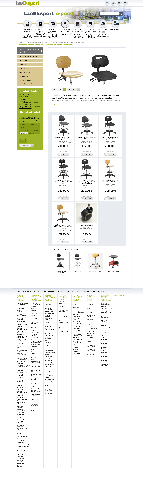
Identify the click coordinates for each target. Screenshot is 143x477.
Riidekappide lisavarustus (35, 398)
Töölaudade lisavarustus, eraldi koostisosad (76, 319)
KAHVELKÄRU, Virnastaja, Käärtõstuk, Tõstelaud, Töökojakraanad (106, 297)
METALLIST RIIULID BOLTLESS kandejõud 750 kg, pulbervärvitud (49, 325)
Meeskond (37, 106)
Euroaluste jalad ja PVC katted (49, 389)
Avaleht (21, 42)
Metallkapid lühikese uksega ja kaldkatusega (35, 366)
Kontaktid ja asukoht (37, 103)
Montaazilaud (77, 347)
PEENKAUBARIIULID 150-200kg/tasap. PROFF (22, 304)
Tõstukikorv (48, 369)
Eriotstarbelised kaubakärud (91, 353)
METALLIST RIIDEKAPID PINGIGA (34, 310)
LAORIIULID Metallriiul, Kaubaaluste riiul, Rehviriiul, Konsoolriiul (22, 297)
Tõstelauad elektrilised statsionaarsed (105, 316)
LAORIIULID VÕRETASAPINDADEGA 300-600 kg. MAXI (23, 365)
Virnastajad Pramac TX (104, 340)
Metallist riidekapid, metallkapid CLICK (34, 328)
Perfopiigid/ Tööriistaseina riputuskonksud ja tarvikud (77, 335)
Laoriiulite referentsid (20, 457)
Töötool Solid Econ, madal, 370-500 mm (87, 138)
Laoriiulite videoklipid (20, 453)
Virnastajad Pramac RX (104, 361)
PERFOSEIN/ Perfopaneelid (77, 329)
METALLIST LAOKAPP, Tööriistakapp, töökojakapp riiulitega (35, 317)
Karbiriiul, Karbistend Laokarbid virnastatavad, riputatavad (21, 409)
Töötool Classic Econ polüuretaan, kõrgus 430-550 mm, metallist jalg (87, 182)
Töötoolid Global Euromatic (28, 56)
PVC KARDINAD (49, 350)
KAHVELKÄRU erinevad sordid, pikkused (105, 304)
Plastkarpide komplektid (48, 382)
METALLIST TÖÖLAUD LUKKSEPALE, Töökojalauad (77, 307)
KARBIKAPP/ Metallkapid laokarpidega (35, 348)
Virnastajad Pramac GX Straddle (104, 348)
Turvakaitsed (48, 356)
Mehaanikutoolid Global (27, 84)
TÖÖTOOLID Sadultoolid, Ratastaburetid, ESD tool (68, 42)
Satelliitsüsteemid (22, 450)
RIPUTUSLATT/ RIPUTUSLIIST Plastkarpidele (77, 325)
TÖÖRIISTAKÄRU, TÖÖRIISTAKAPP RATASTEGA (92, 329)
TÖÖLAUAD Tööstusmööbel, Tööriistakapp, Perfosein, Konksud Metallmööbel (78, 298)
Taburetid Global (24, 72)
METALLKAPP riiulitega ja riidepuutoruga (35, 390)
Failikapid (33, 410)
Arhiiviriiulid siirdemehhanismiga (23, 443)
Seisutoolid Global (25, 80)
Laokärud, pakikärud (90, 309)
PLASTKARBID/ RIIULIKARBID (49, 305)
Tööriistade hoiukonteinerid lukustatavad (49, 344)
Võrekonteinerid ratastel (50, 353)
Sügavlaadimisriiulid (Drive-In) (23, 447)
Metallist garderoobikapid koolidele (36, 384)
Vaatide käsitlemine (48, 386)
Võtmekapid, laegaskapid (34, 404)
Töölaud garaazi (77, 353)
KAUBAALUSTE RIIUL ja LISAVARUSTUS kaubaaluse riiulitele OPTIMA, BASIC (21, 312)
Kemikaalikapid (35, 402)
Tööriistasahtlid (77, 345)
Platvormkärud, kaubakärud (91, 338)
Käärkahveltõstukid (106, 308)
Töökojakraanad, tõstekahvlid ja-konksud (106, 365)
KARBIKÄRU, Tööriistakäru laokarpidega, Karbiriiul (91, 314)
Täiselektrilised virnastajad (105, 328)
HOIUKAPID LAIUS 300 (36, 371)
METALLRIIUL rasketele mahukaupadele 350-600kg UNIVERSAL (22, 392)
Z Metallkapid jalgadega (35, 322)
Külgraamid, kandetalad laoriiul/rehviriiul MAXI (22, 427)
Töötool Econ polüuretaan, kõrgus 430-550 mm (110, 138)
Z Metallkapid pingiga (35, 352)
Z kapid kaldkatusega (35, 356)
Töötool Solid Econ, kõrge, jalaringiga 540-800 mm (63, 138)
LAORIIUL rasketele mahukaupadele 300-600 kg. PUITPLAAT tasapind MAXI (22, 330)
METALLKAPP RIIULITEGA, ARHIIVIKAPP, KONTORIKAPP (35, 335)
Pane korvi (65, 154)
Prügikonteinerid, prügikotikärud (50, 374)
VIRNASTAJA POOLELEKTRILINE (106, 311)
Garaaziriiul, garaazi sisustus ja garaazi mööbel (21, 345)
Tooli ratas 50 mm (87, 225)
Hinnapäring (71, 89)
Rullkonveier (76, 356)
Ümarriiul (47, 371)
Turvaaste (48, 366)
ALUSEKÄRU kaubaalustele (91, 305)
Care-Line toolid (24, 76)
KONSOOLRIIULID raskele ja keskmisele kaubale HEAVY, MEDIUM (22, 353)
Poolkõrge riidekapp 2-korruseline (34, 379)
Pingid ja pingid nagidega (35, 394)
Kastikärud (90, 319)
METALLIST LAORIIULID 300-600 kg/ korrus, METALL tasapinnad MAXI (22, 321)
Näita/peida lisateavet (62, 105)
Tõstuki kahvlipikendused (50, 378)
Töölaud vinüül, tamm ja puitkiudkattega (77, 341)
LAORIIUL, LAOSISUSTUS (37, 42)
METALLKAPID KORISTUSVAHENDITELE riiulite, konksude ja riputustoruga (38, 342)
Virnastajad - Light (104, 332)
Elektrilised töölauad (76, 350)
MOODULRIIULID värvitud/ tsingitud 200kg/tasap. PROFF (50, 317)
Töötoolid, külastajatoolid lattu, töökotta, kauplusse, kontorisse (45, 45)
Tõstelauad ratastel (90, 342)
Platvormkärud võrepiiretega (91, 345)
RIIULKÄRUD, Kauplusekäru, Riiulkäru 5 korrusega (91, 324)
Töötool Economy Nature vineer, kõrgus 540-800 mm (110, 181)
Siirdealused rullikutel (90, 334)
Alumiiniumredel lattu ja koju (50, 359)
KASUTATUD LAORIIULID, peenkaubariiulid (22, 370)
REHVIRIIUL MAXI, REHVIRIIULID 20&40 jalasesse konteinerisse (22, 339)
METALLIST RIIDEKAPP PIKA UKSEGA (35, 304)
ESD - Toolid (23, 60)
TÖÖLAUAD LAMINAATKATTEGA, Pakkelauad (79, 313)
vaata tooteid (57, 89)
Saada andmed (24, 145)
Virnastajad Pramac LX (104, 357)
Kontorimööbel (119, 295)
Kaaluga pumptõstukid (105, 336)
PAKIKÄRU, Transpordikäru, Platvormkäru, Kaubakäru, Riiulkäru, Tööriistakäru (92, 298)
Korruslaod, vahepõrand (20, 439)
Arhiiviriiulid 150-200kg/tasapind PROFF (22, 416)
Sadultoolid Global (25, 68)
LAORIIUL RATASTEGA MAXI (22, 386)
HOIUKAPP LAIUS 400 (36, 374)
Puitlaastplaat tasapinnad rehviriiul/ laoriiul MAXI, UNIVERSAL (22, 434)
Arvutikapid (34, 408)
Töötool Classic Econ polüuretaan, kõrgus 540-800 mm (63, 182)
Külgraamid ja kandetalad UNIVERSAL (21, 421)
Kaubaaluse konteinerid (48, 332)
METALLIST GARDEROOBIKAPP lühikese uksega (36, 361)
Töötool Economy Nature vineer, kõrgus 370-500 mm (63, 225)
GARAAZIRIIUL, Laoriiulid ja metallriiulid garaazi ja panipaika (21, 463)
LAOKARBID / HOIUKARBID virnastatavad (49, 309)
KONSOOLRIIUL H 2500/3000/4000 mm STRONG (22, 359)
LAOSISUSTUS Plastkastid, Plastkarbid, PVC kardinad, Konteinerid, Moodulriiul (50, 298)
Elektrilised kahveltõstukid (105, 324)
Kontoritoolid (23, 64)
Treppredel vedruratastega (49, 363)
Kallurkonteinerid (50, 348)
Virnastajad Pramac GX (104, 344)
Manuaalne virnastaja (104, 320)
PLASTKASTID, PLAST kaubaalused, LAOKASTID (49, 338)
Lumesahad (48, 393)
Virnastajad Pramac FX (104, 353)
